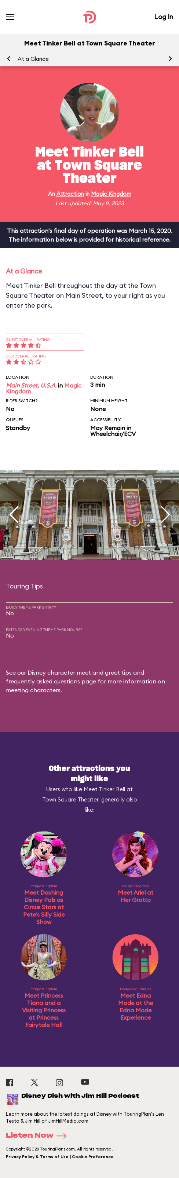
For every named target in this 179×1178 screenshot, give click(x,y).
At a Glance (33, 58)
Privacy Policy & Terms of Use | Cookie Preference (60, 1156)
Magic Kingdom (111, 193)
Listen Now (38, 1136)
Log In (163, 16)
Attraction (70, 193)
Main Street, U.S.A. (31, 385)
